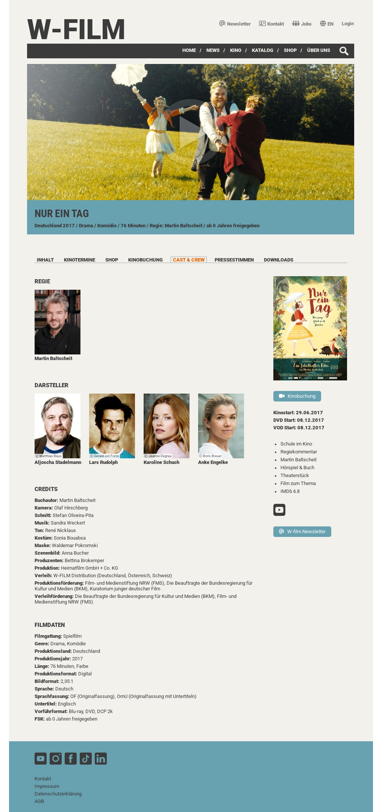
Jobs (302, 24)
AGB (39, 801)
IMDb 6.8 (290, 491)
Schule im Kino (296, 444)
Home (189, 50)
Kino (235, 50)
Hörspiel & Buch (297, 467)
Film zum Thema (298, 483)
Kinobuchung (297, 396)
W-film (76, 29)
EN (326, 24)
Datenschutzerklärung (58, 794)
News (213, 50)
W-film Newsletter (302, 531)
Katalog (262, 50)
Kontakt (271, 24)
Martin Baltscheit (298, 459)
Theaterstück (294, 475)
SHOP (290, 50)
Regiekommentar (298, 452)
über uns (318, 50)
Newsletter (235, 24)
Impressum (47, 786)
